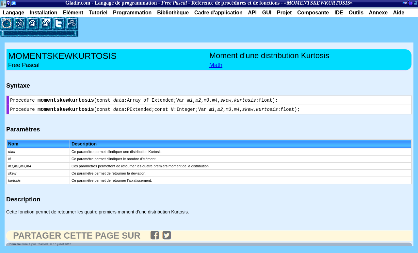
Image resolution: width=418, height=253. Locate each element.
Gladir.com (77, 3)
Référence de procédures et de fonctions (235, 3)
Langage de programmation (126, 3)
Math (215, 65)
